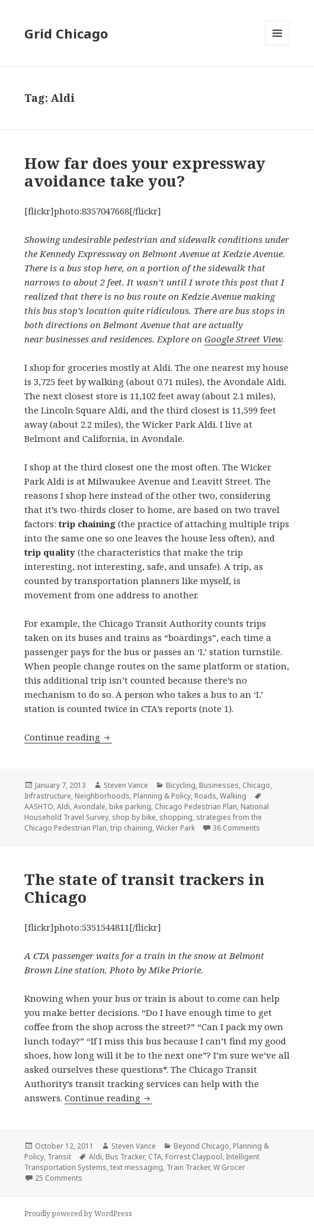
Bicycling (181, 785)
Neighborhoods (102, 796)
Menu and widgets (277, 45)
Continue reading (68, 737)
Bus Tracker (125, 1157)
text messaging (136, 1167)
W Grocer (229, 1167)
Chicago (256, 785)
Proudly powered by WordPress (78, 1213)
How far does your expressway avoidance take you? (144, 171)
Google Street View (243, 339)
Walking (233, 796)
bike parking (130, 807)
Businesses (219, 785)
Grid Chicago (66, 33)
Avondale (89, 807)
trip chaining (131, 828)
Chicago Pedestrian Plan (196, 807)
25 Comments (58, 1178)
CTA (155, 1157)
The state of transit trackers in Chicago (144, 888)
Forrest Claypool (193, 1157)
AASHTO (38, 807)
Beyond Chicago (201, 1146)
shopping (176, 817)
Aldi (63, 807)
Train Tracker (188, 1167)
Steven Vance (126, 785)
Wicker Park (175, 828)
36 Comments (236, 828)
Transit (59, 1157)
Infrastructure (47, 796)
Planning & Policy (162, 796)
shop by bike (134, 817)
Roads (205, 796)
